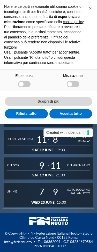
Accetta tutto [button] (70, 113)
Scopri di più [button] (48, 101)
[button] (90, 8)
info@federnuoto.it (19, 242)
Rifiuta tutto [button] (26, 113)
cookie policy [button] (73, 22)
